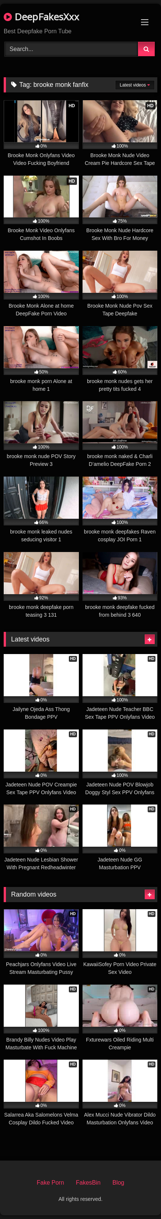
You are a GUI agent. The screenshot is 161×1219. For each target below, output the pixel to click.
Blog (118, 1182)
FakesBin (88, 1182)
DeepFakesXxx (41, 16)
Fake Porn (50, 1182)
